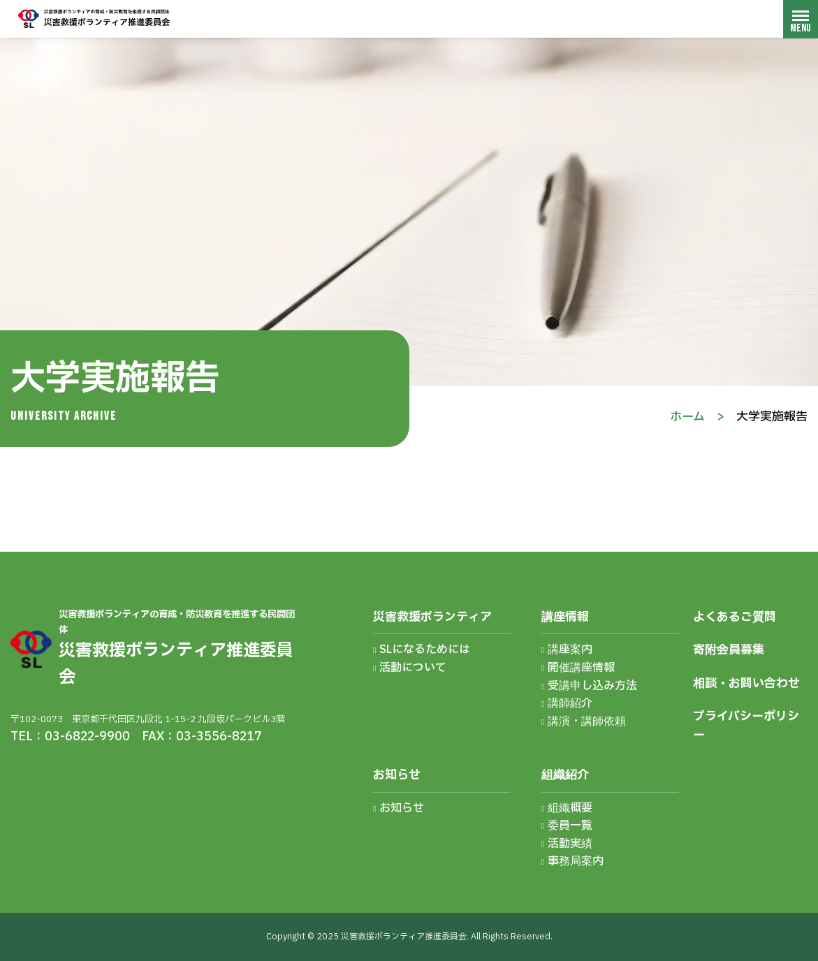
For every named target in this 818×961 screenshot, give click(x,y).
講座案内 (570, 649)
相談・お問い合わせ (746, 683)
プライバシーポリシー (746, 725)
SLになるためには (424, 649)
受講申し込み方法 (592, 685)
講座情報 (565, 617)
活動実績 (570, 843)
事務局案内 (576, 861)
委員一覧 (570, 825)
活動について (412, 667)
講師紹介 (570, 703)
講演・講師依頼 (587, 721)
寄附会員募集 (728, 650)
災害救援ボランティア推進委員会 (94, 18)
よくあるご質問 (734, 617)
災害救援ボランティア (432, 617)
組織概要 (570, 808)
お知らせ (397, 775)
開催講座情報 (581, 667)
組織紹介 (565, 775)
